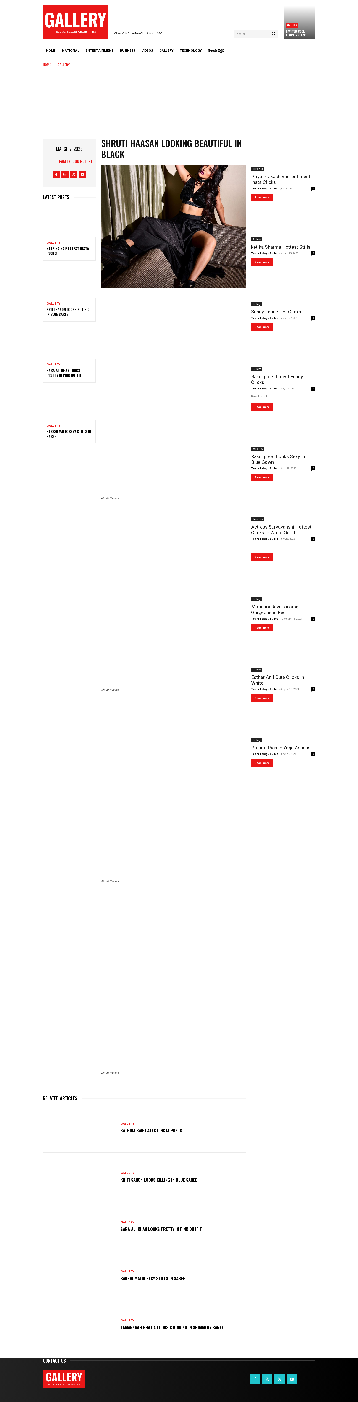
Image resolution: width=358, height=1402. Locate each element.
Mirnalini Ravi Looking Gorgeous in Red (274, 609)
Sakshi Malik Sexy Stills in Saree (69, 434)
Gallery (292, 25)
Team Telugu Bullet (74, 161)
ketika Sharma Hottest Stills (281, 247)
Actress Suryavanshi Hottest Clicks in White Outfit (281, 529)
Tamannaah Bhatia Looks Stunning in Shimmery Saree (174, 1327)
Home (47, 64)
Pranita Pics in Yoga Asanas (281, 748)
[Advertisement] (179, 101)
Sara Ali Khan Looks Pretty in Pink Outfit (64, 373)
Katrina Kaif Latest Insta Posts (68, 251)
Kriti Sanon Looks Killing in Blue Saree (68, 312)
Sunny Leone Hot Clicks (276, 312)
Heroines (258, 168)
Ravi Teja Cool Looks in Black (295, 33)
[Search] (273, 34)
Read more (262, 197)
